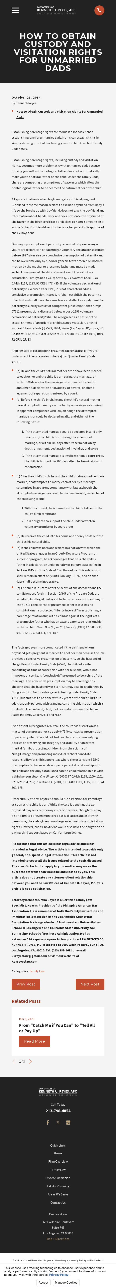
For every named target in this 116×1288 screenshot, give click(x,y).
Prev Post (25, 984)
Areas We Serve (58, 1194)
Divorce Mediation (58, 1178)
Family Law (36, 971)
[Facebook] (47, 1122)
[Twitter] (58, 1122)
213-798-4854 (58, 1111)
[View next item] (30, 1061)
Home (58, 1153)
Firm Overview (58, 1161)
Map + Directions (58, 1239)
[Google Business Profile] (68, 1122)
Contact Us (58, 1202)
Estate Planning (58, 1186)
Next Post (90, 984)
